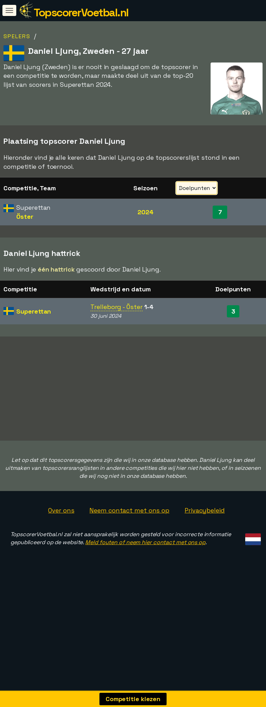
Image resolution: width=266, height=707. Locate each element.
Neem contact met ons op (129, 533)
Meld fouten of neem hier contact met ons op (145, 565)
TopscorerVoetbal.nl (81, 12)
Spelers (16, 36)
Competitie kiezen (133, 699)
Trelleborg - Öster (116, 307)
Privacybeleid (205, 533)
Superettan (33, 311)
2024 (145, 212)
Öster (24, 217)
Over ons (61, 533)
